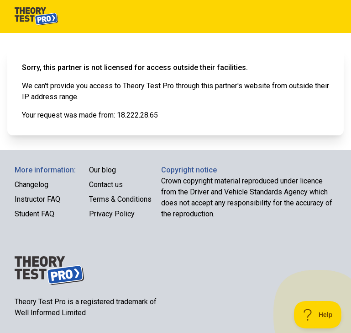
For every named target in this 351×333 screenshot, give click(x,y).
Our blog (102, 170)
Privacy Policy (112, 213)
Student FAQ (34, 213)
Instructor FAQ (37, 199)
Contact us (106, 184)
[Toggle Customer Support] (318, 314)
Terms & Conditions (120, 199)
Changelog (31, 184)
